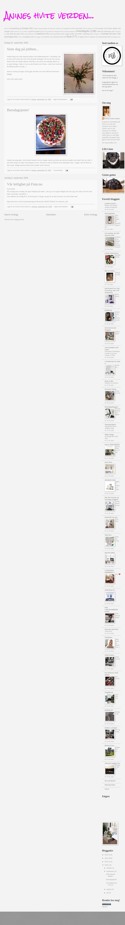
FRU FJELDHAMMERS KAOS (111, 610)
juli (107, 893)
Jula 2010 (9, 34)
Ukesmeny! (108, 631)
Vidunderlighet (110, 425)
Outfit (19, 37)
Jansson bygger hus (112, 763)
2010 (107, 862)
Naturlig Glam (110, 785)
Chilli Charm (109, 655)
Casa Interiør (117, 392)
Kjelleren (31, 34)
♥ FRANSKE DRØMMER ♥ (109, 571)
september (110, 871)
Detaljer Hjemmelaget (40, 28)
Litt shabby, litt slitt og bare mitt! (112, 234)
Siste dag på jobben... (23, 49)
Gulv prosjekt (48, 31)
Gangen (7, 31)
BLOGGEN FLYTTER (117, 449)
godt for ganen (35, 31)
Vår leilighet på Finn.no (24, 184)
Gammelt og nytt (111, 517)
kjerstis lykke (110, 553)
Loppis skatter (69, 34)
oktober (109, 868)
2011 (107, 858)
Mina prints (117, 295)
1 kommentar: (58, 170)
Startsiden (51, 214)
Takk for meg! (117, 539)
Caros (107, 789)
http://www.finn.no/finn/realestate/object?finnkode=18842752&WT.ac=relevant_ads (37, 201)
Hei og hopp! (117, 731)
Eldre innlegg (90, 214)
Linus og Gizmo (55, 34)
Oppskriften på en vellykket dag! (111, 427)
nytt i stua (117, 520)
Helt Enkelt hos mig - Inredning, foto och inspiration (112, 290)
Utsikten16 (109, 710)
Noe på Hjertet (110, 781)
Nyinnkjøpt (8, 37)
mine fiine (108, 462)
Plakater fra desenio (111, 383)
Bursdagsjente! (18, 110)
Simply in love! (117, 274)
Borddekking (14, 28)
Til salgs (80, 37)
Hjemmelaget (69, 31)
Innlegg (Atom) (18, 219)
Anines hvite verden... (49, 15)
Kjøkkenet (40, 34)
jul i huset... (117, 678)
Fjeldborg (108, 310)
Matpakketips (117, 256)
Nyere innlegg (11, 214)
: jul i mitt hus (117, 696)
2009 (107, 865)
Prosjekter (26, 37)
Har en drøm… (110, 271)
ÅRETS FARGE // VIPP (117, 486)
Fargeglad (66, 28)
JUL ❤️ (117, 574)
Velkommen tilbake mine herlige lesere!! (117, 242)
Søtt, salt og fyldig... (117, 615)
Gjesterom (17, 31)
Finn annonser (77, 28)
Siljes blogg (109, 434)
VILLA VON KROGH (112, 444)
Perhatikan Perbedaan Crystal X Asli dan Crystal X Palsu (112, 353)
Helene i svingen (111, 728)
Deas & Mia (109, 381)
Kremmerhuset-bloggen (110, 329)
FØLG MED (117, 333)
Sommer (46, 37)
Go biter (24, 31)
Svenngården (110, 213)
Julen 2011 (20, 34)
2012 (107, 855)
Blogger (72, 920)
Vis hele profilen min (109, 143)
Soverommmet (58, 37)
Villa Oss (108, 535)
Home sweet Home (117, 503)
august (109, 889)
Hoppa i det (117, 713)
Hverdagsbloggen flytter (117, 412)
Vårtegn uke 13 (117, 767)
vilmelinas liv (110, 590)
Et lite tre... (117, 366)
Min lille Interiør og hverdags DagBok (112, 498)
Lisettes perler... (111, 203)
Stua (69, 36)
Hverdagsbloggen (111, 407)
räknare (105, 907)
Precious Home (110, 389)
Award (6, 28)
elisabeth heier (110, 480)
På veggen (37, 37)
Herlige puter (59, 31)
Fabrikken (108, 637)
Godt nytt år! (117, 658)
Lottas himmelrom (112, 253)
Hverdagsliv (83, 31)
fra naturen (88, 28)
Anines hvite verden (112, 119)
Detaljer (25, 28)
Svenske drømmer (112, 629)
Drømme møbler (55, 28)
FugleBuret (109, 692)
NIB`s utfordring (84, 34)
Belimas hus (109, 745)
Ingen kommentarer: (60, 99)
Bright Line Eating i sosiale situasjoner (111, 206)
